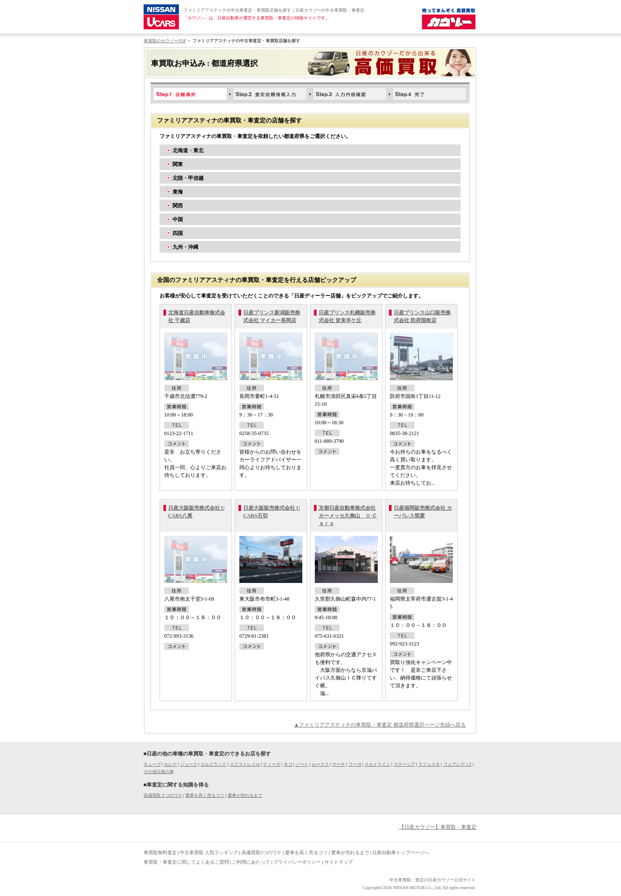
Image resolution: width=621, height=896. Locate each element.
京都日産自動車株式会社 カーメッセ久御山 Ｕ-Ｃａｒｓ (348, 515)
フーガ (354, 764)
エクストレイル (245, 764)
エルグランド (213, 764)
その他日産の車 (159, 771)
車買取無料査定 (160, 852)
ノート (301, 764)
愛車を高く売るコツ (204, 795)
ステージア (404, 764)
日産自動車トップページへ (400, 852)
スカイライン (377, 764)
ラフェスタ (429, 764)
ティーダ (271, 764)
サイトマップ (338, 862)
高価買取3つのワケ (262, 852)
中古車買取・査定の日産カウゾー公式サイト (432, 879)
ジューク (189, 764)
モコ (288, 764)
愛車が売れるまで (245, 795)
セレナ (170, 764)
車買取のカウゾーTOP (165, 40)
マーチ (338, 764)
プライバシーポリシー (297, 862)
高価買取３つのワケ (163, 795)
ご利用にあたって (251, 862)
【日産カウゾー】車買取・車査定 (438, 827)
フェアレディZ (457, 764)
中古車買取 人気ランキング (209, 852)
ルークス (320, 764)
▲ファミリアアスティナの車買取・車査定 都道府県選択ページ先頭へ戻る (380, 725)
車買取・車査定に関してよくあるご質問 (186, 862)
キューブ (152, 764)
